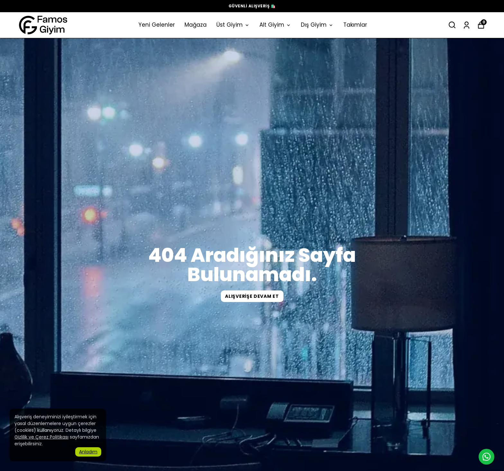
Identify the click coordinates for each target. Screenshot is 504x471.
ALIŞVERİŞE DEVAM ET (252, 296)
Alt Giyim (275, 25)
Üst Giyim (233, 25)
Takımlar (355, 25)
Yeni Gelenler (157, 25)
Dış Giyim (317, 25)
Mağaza (195, 25)
